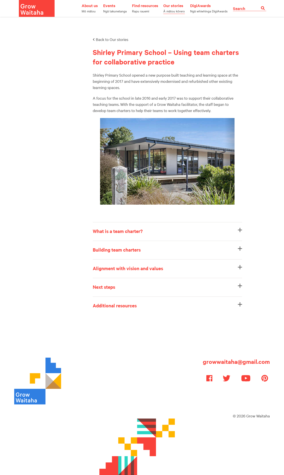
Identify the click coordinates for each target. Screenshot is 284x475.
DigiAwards (209, 8)
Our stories (174, 8)
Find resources (145, 8)
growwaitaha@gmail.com (236, 361)
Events (115, 8)
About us (90, 8)
